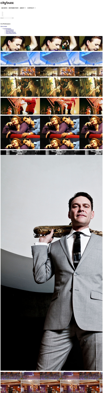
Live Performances (7, 28)
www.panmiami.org (68, 50)
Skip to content (4, 26)
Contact (30, 8)
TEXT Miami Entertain (11, 32)
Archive (4, 8)
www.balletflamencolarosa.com (57, 50)
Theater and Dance (10, 31)
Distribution (13, 8)
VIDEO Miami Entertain (11, 33)
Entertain (4, 21)
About (22, 8)
